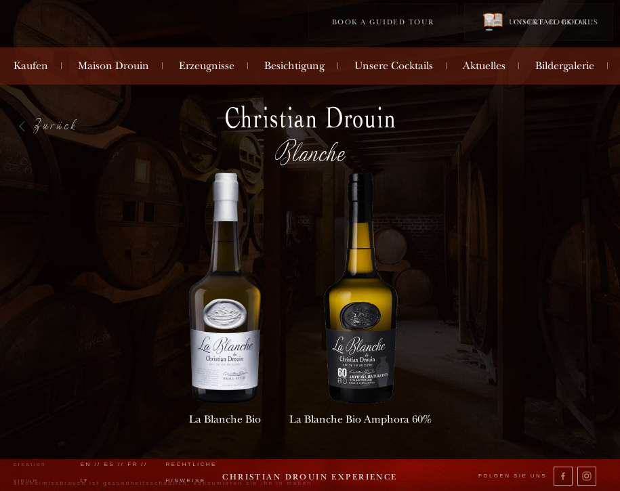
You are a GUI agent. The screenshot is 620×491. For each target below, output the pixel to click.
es (109, 464)
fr (132, 464)
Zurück (56, 124)
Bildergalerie (564, 66)
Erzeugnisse (206, 66)
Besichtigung (294, 66)
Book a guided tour (383, 22)
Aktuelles (484, 66)
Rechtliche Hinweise (190, 472)
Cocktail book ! (538, 21)
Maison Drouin (113, 66)
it (85, 480)
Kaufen (31, 66)
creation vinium (30, 472)
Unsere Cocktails (393, 66)
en (86, 464)
